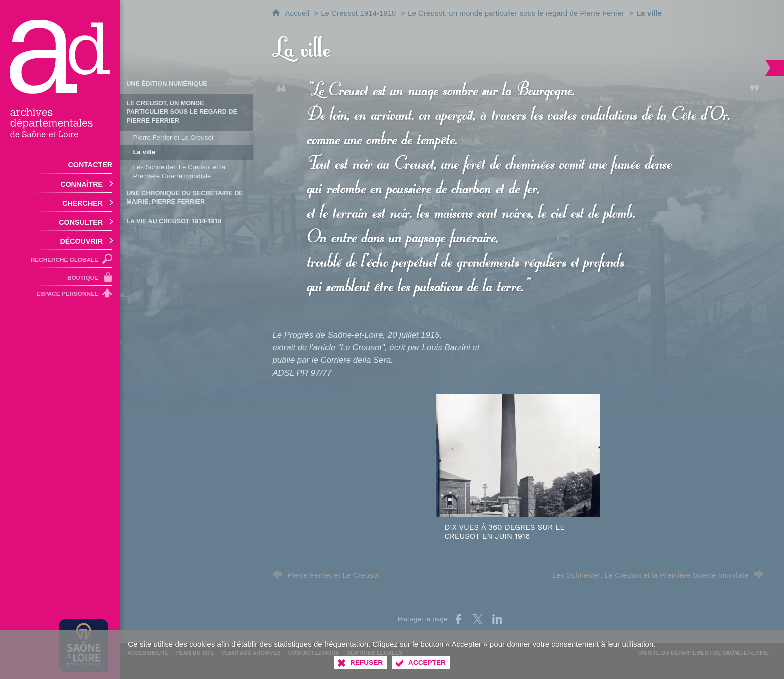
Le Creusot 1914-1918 (358, 13)
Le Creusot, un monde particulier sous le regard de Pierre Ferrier (516, 13)
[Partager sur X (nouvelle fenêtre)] (478, 619)
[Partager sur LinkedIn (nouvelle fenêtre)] (497, 619)
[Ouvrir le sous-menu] (60, 183)
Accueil (298, 13)
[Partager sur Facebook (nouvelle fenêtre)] (458, 619)
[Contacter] (60, 164)
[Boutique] (60, 277)
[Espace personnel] (60, 295)
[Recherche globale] (60, 259)
